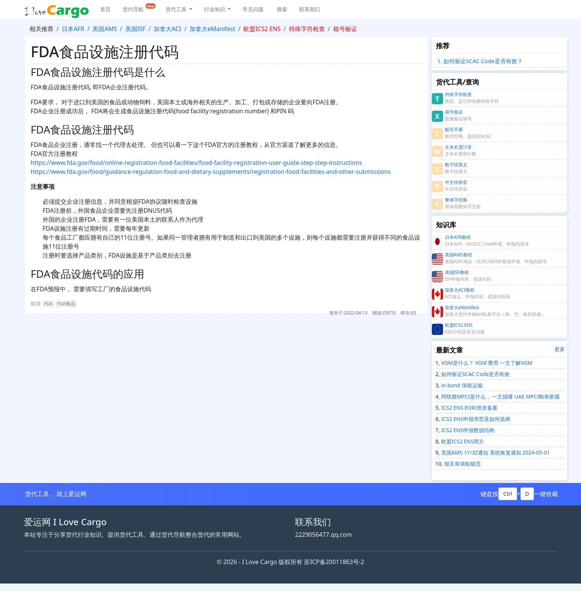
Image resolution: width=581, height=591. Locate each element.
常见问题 (253, 9)
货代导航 (139, 8)
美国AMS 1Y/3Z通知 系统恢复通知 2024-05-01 (495, 452)
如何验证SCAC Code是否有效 (475, 374)
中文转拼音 (456, 182)
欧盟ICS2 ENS (261, 29)
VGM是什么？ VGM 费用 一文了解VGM (486, 362)
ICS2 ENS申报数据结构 (467, 430)
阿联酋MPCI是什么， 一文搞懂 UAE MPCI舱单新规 (500, 396)
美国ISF (135, 29)
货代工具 (177, 9)
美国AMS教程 (458, 255)
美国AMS (104, 29)
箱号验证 (345, 29)
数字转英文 (456, 164)
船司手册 (454, 129)
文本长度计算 (458, 147)
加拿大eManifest (213, 29)
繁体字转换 (456, 200)
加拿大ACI (167, 29)
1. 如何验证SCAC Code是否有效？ (480, 61)
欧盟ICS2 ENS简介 (462, 441)
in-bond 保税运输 (461, 385)
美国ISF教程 (457, 272)
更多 (559, 349)
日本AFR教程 (458, 237)
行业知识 (215, 9)
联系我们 (309, 9)
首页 (105, 9)
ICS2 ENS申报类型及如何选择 (475, 418)
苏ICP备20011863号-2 (334, 562)
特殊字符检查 (307, 29)
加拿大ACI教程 (459, 290)
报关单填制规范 (462, 463)
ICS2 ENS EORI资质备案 (469, 407)
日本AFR (73, 29)
